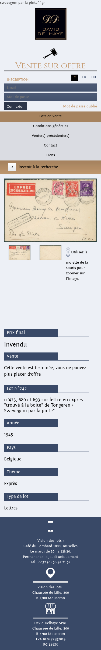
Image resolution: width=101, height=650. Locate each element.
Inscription (18, 80)
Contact (50, 145)
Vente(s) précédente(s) (50, 136)
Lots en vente (50, 116)
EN (93, 77)
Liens (50, 155)
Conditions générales (50, 126)
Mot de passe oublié (80, 106)
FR (84, 77)
